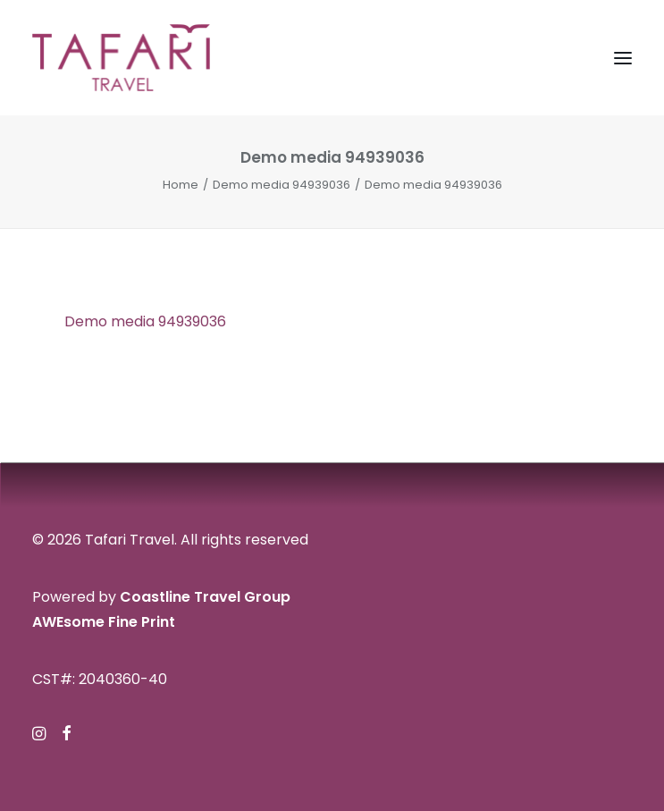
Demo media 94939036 (281, 184)
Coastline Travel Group (205, 597)
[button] (623, 57)
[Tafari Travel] (121, 57)
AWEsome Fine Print (103, 622)
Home (180, 184)
